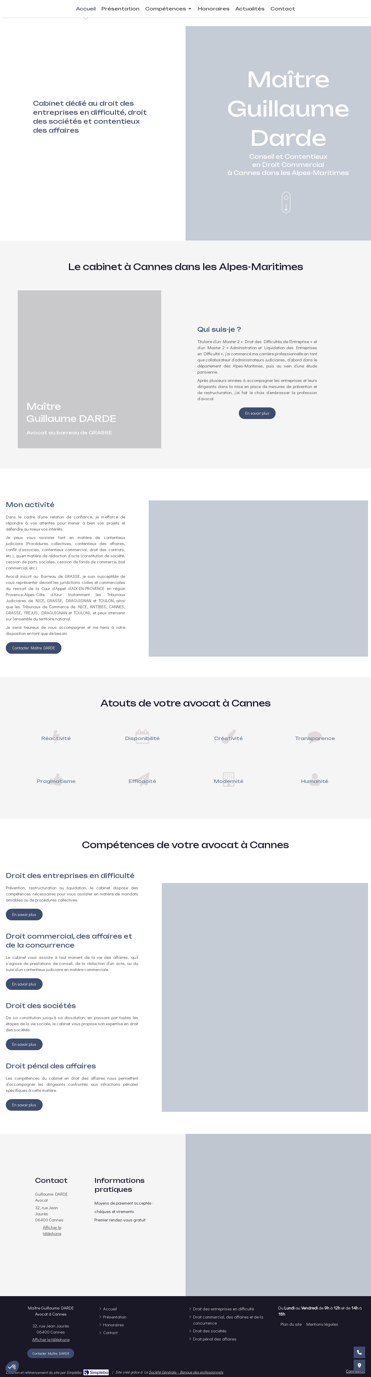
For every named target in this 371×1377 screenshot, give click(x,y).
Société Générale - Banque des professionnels (186, 1371)
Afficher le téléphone (52, 1230)
